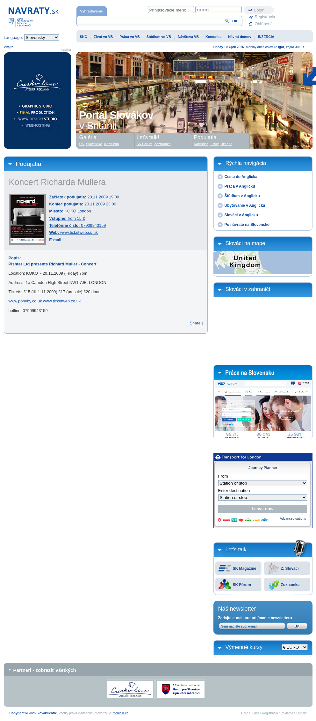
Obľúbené (264, 23)
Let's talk (236, 549)
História (226, 144)
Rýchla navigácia (246, 163)
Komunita (213, 37)
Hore (244, 713)
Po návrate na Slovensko (247, 224)
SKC (83, 37)
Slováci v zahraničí (248, 289)
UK (81, 144)
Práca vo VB (129, 37)
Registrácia (264, 16)
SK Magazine (244, 568)
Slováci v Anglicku (241, 215)
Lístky (214, 144)
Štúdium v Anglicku (242, 196)
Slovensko (94, 144)
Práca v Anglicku (240, 186)
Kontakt (301, 713)
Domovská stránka (33, 17)
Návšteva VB (188, 37)
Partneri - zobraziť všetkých (44, 670)
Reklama (287, 713)
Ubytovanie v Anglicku (245, 205)
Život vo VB (103, 37)
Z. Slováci (290, 568)
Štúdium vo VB (159, 37)
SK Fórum (242, 585)
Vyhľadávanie (91, 11)
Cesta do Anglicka (241, 177)
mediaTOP (120, 713)
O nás (255, 713)
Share (195, 323)
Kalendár (201, 144)
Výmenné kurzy (244, 647)
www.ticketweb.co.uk (79, 232)
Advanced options (293, 518)
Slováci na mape (245, 243)
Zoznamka (290, 585)
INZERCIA (266, 37)
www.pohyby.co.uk (25, 301)
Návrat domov (239, 37)
